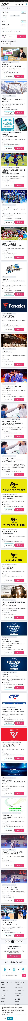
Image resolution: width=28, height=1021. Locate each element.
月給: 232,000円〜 (7, 71)
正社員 (4, 62)
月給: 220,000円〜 (7, 788)
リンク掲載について (20, 990)
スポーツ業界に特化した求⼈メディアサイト (8, 1)
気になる (9, 76)
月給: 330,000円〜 (7, 394)
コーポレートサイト (6, 1004)
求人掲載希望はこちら (23, 1)
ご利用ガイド (4, 984)
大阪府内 (5, 790)
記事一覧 (3, 998)
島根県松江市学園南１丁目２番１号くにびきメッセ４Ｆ (14, 218)
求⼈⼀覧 (3, 995)
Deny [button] (4, 1018)
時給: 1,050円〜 (7, 504)
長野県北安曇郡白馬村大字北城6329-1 (11, 109)
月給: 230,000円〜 (7, 612)
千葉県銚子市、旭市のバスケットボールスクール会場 (14, 754)
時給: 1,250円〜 (7, 143)
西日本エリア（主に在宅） (9, 182)
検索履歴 (17, 1004)
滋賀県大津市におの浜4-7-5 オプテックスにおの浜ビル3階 (14, 396)
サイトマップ (4, 993)
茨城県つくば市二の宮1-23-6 (9, 614)
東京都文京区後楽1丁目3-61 (9, 361)
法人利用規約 (18, 993)
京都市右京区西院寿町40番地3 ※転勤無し (12, 932)
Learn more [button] (5, 1014)
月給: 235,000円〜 (7, 860)
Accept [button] (10, 1018)
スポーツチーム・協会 (15, 15)
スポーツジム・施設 (16, 419)
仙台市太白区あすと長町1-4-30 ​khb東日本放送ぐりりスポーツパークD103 (14, 506)
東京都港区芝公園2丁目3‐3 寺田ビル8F (11, 144)
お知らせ (3, 1001)
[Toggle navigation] (26, 4)
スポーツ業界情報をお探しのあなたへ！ (14, 947)
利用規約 (3, 987)
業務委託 (4, 455)
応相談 (5, 539)
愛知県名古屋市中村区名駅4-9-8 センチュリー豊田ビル (14, 719)
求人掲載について (19, 984)
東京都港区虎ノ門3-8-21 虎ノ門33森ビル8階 (12, 325)
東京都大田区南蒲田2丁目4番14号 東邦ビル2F (13, 649)
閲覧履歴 (17, 1001)
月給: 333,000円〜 (7, 324)
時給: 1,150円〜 (7, 753)
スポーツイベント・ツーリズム (12, 62)
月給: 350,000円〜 (7, 180)
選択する (23, 12)
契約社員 (4, 637)
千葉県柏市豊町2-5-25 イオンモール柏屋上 (13, 433)
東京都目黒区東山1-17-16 (9, 862)
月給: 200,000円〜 (7, 252)
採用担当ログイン (19, 995)
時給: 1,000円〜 (7, 825)
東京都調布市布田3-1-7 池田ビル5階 (11, 72)
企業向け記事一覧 (19, 987)
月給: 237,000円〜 (7, 216)
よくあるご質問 (5, 990)
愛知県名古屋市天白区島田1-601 (10, 253)
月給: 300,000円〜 (7, 647)
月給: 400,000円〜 (7, 717)
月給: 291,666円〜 (7, 359)
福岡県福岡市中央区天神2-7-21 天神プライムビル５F (14, 826)
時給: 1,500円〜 (7, 469)
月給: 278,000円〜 (7, 107)
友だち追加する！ (14, 956)
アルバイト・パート (7, 132)
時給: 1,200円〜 (7, 431)
